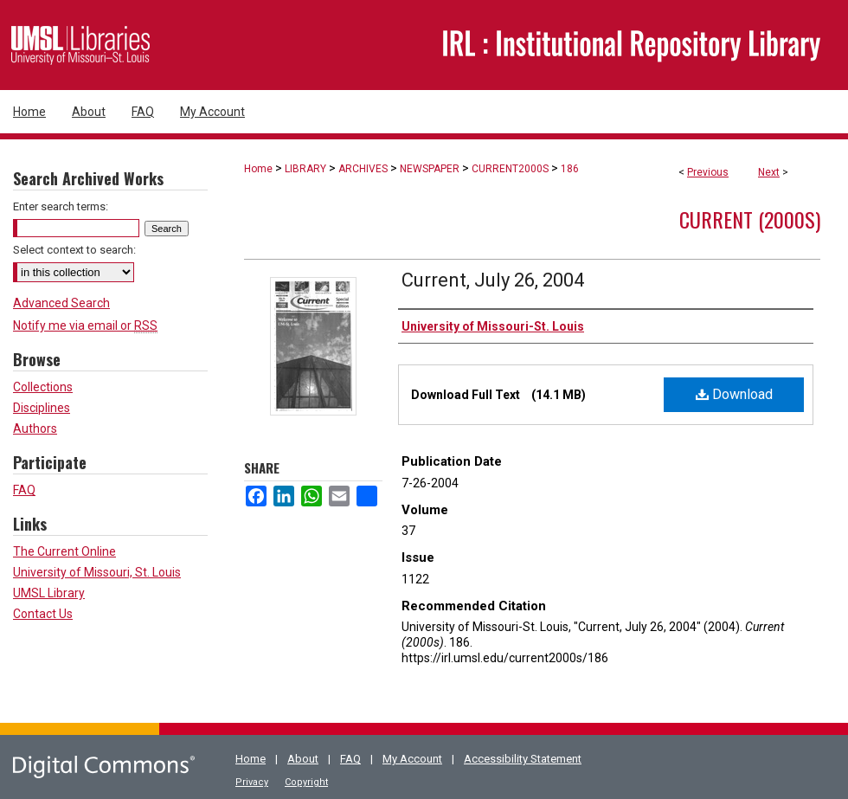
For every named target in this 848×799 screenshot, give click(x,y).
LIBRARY (305, 169)
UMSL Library (49, 593)
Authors (35, 428)
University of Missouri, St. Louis (97, 572)
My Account (412, 758)
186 (570, 169)
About (302, 758)
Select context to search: (74, 249)
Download (734, 394)
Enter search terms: (60, 206)
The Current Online (64, 551)
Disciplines (41, 408)
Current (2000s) (749, 219)
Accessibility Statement (522, 758)
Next (769, 172)
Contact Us (43, 614)
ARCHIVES (363, 169)
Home (258, 169)
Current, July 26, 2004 (493, 280)
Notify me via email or (85, 325)
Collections (43, 387)
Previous (708, 172)
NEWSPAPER (429, 169)
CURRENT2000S (510, 169)
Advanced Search (61, 303)
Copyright (306, 782)
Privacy (251, 782)
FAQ (24, 490)
